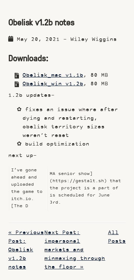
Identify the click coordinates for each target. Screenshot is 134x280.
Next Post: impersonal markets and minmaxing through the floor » (74, 250)
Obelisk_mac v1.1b (53, 75)
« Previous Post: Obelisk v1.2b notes (26, 250)
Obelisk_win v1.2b (53, 84)
